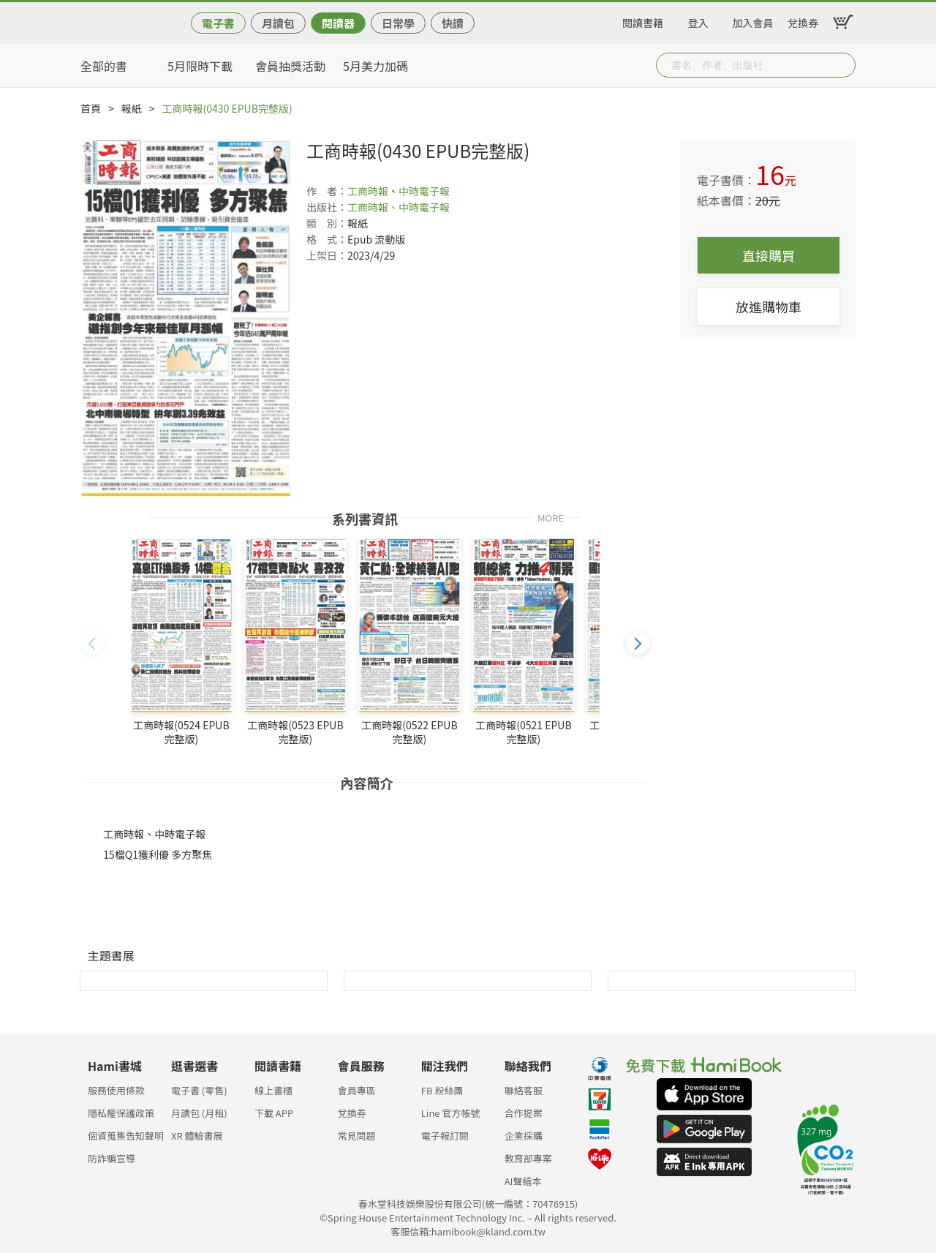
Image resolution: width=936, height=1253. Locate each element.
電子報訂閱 (445, 1136)
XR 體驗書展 (197, 1136)
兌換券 (803, 20)
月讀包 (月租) (199, 1113)
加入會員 (753, 20)
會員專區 (357, 1090)
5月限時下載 (200, 66)
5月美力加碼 (375, 66)
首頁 (90, 108)
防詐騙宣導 (111, 1158)
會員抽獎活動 (290, 66)
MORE (550, 517)
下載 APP (273, 1113)
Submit (843, 65)
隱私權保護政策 (121, 1113)
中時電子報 (424, 191)
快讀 (453, 23)
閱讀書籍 (642, 20)
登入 (698, 20)
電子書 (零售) (199, 1090)
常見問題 (357, 1136)
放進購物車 (768, 306)
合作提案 (524, 1113)
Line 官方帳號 (450, 1113)
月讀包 (278, 23)
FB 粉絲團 (442, 1090)
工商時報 (367, 191)
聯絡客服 (524, 1090)
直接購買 (768, 255)
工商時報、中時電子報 (398, 207)
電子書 (218, 23)
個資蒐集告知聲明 (126, 1136)
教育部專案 (528, 1158)
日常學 (398, 23)
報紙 (131, 108)
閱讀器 (338, 23)
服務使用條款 (116, 1090)
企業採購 (524, 1136)
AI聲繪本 (523, 1181)
